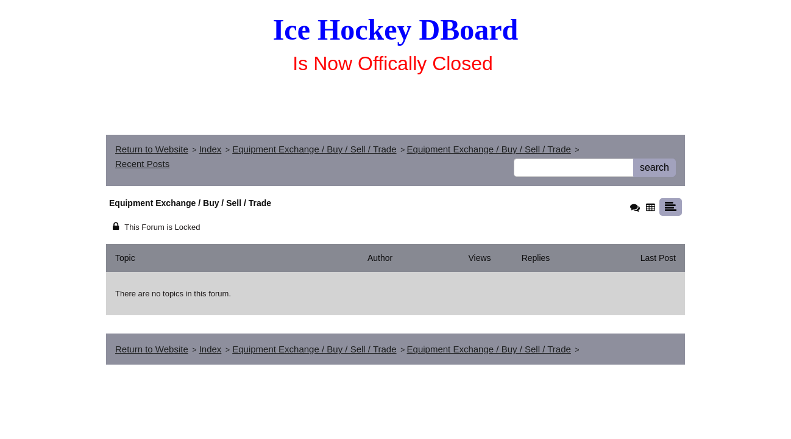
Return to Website (151, 149)
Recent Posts (142, 164)
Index (210, 149)
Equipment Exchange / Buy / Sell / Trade (314, 149)
